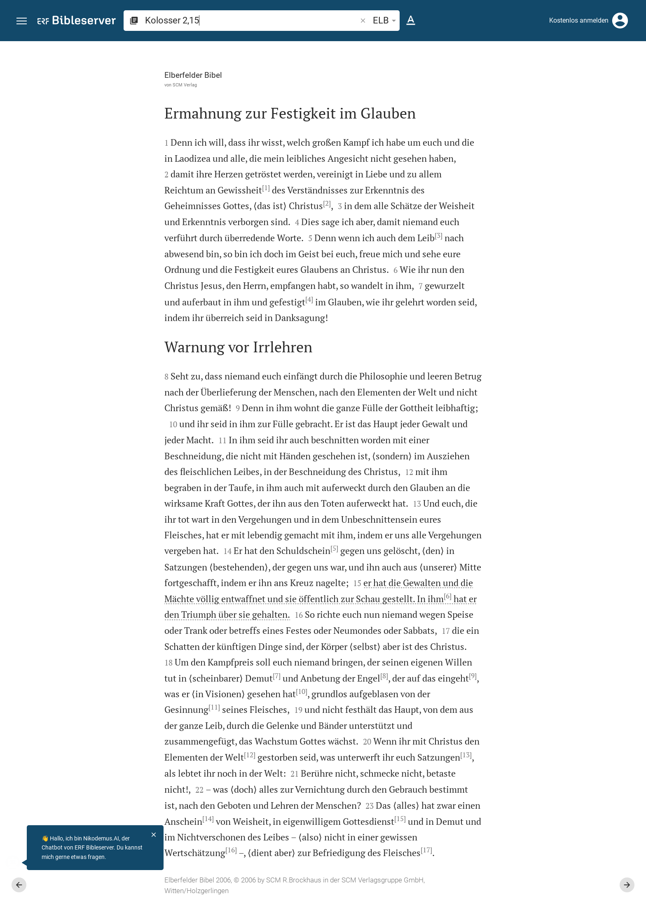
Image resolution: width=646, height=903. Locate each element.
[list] (558, 320)
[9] (380, 675)
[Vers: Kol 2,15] (539, 56)
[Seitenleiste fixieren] (465, 48)
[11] (121, 707)
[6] (355, 595)
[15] (307, 818)
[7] (184, 675)
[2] (234, 203)
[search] (251, 20)
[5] (242, 548)
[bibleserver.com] (76, 21)
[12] (157, 754)
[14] (115, 818)
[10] (209, 691)
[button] (21, 21)
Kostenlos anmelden (579, 20)
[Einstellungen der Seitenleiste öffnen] (619, 74)
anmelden (528, 119)
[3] (346, 235)
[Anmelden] (620, 20)
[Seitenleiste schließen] (465, 479)
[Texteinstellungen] (410, 20)
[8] (291, 675)
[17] (333, 849)
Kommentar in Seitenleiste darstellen (546, 283)
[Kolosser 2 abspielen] (558, 456)
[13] (373, 754)
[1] (173, 187)
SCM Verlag (92, 85)
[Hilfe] (632, 74)
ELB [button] (386, 20)
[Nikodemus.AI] (19, 862)
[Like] (483, 74)
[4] (216, 299)
